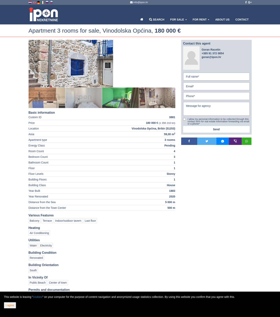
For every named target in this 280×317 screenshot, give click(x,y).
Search (156, 19)
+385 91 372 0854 (213, 53)
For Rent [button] (201, 19)
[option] (47, 97)
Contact (241, 19)
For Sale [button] (178, 19)
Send (216, 129)
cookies (37, 296)
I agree (10, 305)
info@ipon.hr (139, 2)
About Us (222, 19)
